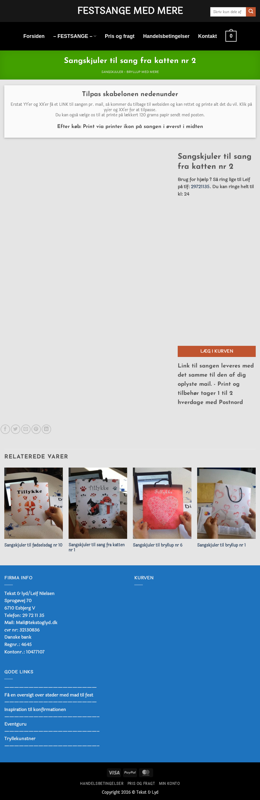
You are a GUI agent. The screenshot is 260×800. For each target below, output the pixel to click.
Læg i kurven (216, 351)
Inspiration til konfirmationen (35, 709)
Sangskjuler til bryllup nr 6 (157, 545)
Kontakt (207, 36)
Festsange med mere (130, 11)
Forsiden (34, 36)
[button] (231, 36)
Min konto (169, 784)
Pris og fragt (120, 36)
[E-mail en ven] (26, 429)
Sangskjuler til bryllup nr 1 (221, 545)
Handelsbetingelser (166, 36)
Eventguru (15, 724)
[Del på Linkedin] (46, 429)
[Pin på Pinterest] (36, 429)
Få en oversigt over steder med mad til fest (48, 695)
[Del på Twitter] (15, 429)
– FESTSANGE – (74, 36)
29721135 (200, 186)
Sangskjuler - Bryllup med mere (130, 72)
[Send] (251, 12)
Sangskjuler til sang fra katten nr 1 (97, 548)
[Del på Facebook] (5, 429)
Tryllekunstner (19, 738)
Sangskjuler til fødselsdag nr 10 (33, 545)
